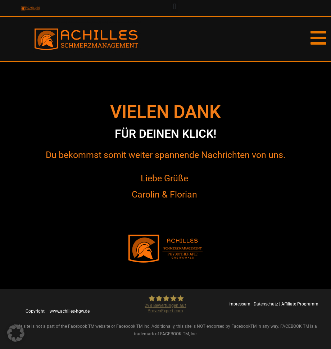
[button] (174, 6)
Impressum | (241, 304)
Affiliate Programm (299, 304)
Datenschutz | (267, 304)
